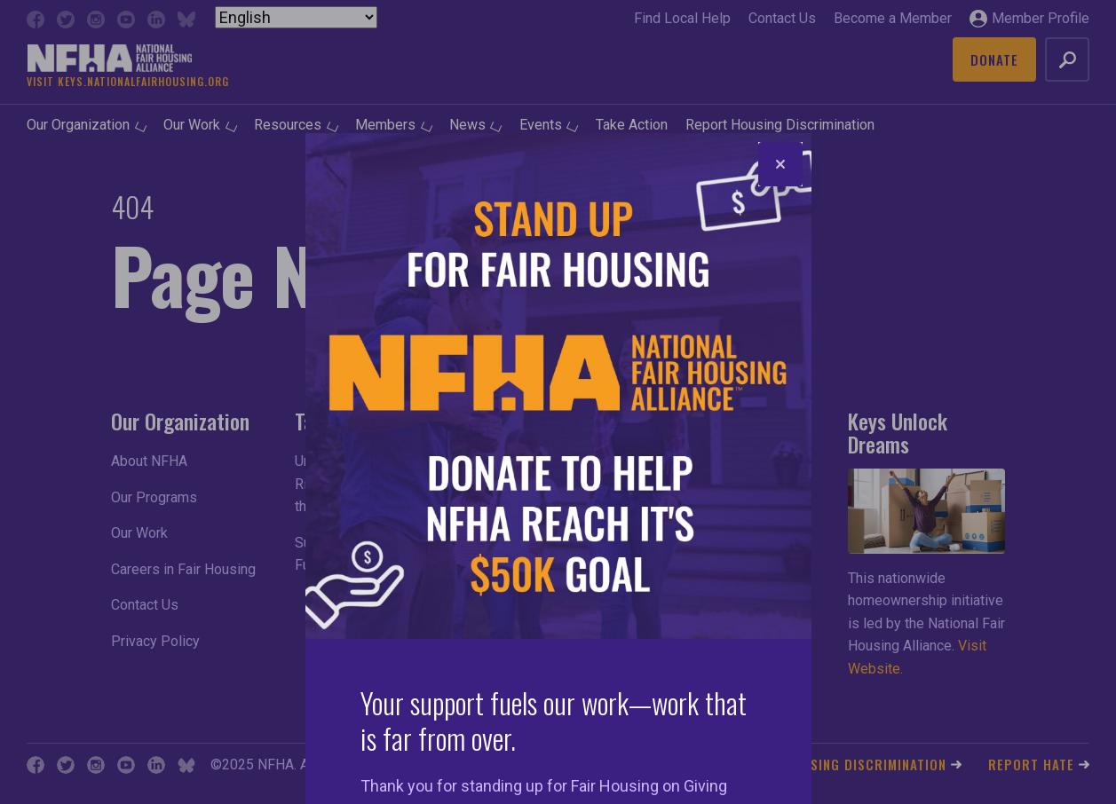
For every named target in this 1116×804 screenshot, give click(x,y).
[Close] (780, 164)
